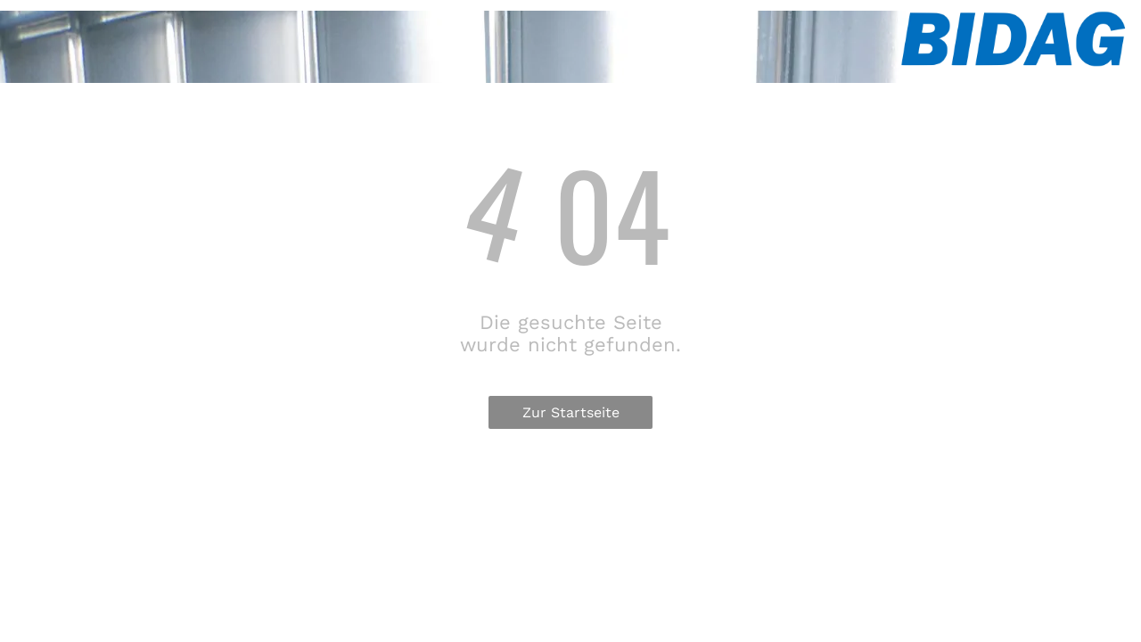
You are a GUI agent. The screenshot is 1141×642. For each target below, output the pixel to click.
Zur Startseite (571, 412)
